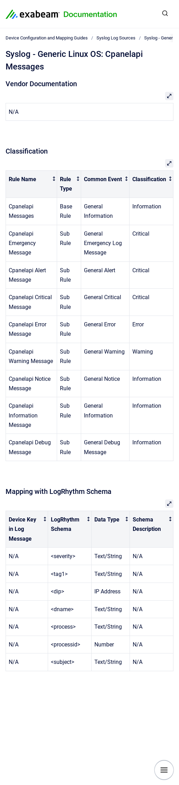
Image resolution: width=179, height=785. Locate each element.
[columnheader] (31, 184)
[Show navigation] (164, 770)
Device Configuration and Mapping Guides (47, 37)
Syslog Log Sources (115, 37)
